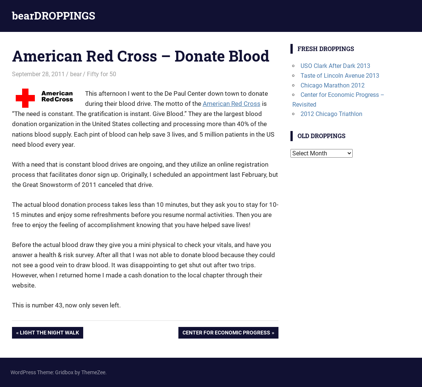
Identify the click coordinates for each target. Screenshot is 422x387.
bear (76, 74)
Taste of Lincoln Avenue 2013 (340, 75)
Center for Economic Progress (226, 333)
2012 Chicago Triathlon (331, 113)
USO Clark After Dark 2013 (335, 65)
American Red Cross (231, 103)
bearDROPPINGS (53, 16)
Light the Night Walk (49, 333)
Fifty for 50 (101, 74)
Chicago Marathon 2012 (333, 85)
